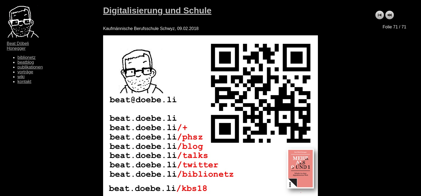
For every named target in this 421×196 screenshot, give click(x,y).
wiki (21, 76)
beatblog (25, 62)
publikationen (30, 67)
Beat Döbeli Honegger (18, 46)
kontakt (24, 81)
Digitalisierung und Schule (157, 10)
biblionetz (26, 57)
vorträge (25, 72)
